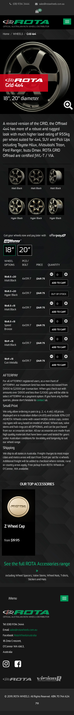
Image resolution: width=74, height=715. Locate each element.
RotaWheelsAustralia (25, 635)
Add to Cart (59, 282)
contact (40, 400)
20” (25, 250)
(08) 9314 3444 (19, 3)
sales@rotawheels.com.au (50, 3)
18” (9, 250)
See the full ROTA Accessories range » (37, 567)
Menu (13, 598)
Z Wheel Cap (14, 526)
